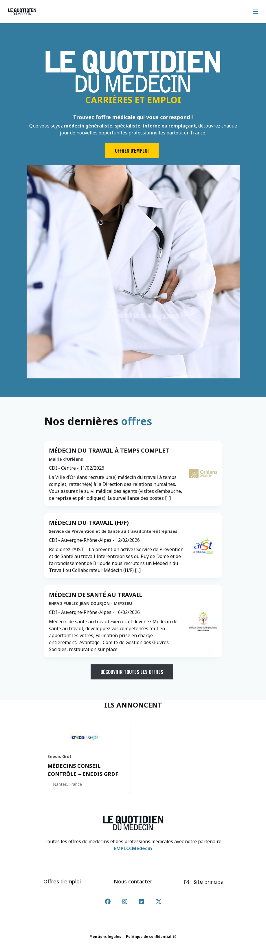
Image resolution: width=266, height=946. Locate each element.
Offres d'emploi (132, 150)
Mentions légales (105, 936)
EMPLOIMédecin (133, 848)
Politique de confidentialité (151, 936)
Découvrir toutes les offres (131, 671)
